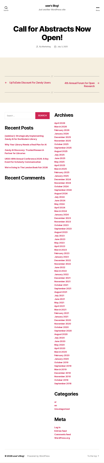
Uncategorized (62, 409)
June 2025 (59, 158)
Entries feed (60, 431)
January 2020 (61, 359)
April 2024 (59, 208)
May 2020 (59, 345)
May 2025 (59, 162)
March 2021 (60, 310)
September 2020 (63, 331)
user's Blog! (51, 5)
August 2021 (60, 292)
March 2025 (60, 169)
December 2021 (62, 278)
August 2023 (61, 232)
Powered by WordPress (39, 456)
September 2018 (62, 384)
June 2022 (59, 268)
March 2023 (60, 250)
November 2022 (62, 264)
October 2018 (61, 380)
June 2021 (59, 299)
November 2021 (62, 282)
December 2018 (62, 373)
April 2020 (59, 348)
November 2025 (62, 141)
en (55, 406)
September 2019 (62, 366)
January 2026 (61, 134)
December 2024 (62, 180)
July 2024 (59, 197)
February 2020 (62, 355)
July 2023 (59, 236)
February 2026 (61, 130)
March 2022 (60, 271)
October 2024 (61, 187)
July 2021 (59, 296)
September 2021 (62, 289)
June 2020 (59, 341)
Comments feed (62, 435)
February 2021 (61, 313)
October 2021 (61, 285)
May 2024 (59, 204)
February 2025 (61, 172)
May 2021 (59, 303)
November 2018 (62, 377)
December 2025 (62, 137)
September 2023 (63, 229)
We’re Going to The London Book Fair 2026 (26, 167)
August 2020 (61, 334)
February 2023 (61, 253)
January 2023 (61, 257)
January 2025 (61, 176)
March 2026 (60, 127)
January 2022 (61, 275)
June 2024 (59, 201)
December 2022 (62, 260)
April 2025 (59, 165)
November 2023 (62, 222)
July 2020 (59, 338)
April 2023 (59, 246)
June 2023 (59, 239)
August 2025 (61, 151)
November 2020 (62, 324)
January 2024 (61, 215)
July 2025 (59, 155)
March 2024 (60, 211)
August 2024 (61, 194)
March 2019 (60, 370)
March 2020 (60, 352)
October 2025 (61, 144)
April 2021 (59, 306)
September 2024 (63, 190)
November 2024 (62, 183)
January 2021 (61, 317)
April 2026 (59, 123)
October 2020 (61, 327)
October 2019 (61, 363)
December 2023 (62, 218)
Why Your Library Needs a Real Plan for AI (26, 145)
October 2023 (61, 225)
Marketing (46, 47)
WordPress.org (62, 438)
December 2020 (62, 320)
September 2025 (63, 148)
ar (55, 402)
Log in (57, 428)
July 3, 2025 (62, 47)
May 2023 (59, 243)
